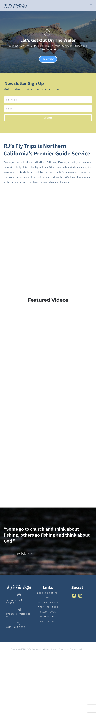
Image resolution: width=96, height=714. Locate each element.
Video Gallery (48, 621)
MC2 (83, 649)
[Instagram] (80, 596)
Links (48, 597)
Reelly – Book (48, 612)
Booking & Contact (48, 593)
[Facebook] (74, 596)
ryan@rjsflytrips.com (18, 615)
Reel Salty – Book (48, 602)
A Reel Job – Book (48, 607)
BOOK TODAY (48, 59)
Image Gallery (48, 616)
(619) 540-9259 (15, 627)
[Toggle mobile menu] (91, 5)
